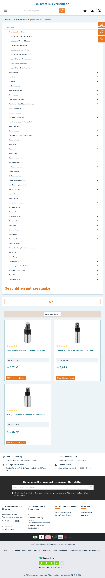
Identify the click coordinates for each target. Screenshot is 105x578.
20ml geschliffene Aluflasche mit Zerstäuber (75, 350)
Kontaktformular (7, 529)
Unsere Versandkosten (63, 515)
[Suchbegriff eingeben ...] (41, 10)
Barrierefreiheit (33, 528)
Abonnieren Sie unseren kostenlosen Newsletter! (52, 482)
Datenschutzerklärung (36, 525)
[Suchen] (62, 10)
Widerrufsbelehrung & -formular (28, 550)
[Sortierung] (52, 314)
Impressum (32, 515)
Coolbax (67, 575)
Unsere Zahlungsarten (63, 512)
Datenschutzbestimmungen (33, 493)
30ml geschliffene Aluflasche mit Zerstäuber (26, 415)
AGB (68, 493)
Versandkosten (69, 544)
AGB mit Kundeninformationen (39, 523)
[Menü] (5, 10)
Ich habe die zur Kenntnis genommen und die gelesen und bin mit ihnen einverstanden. (51, 494)
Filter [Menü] (52, 302)
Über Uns (84, 515)
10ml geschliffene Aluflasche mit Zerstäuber (26, 350)
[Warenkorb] (100, 10)
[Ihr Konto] (92, 10)
